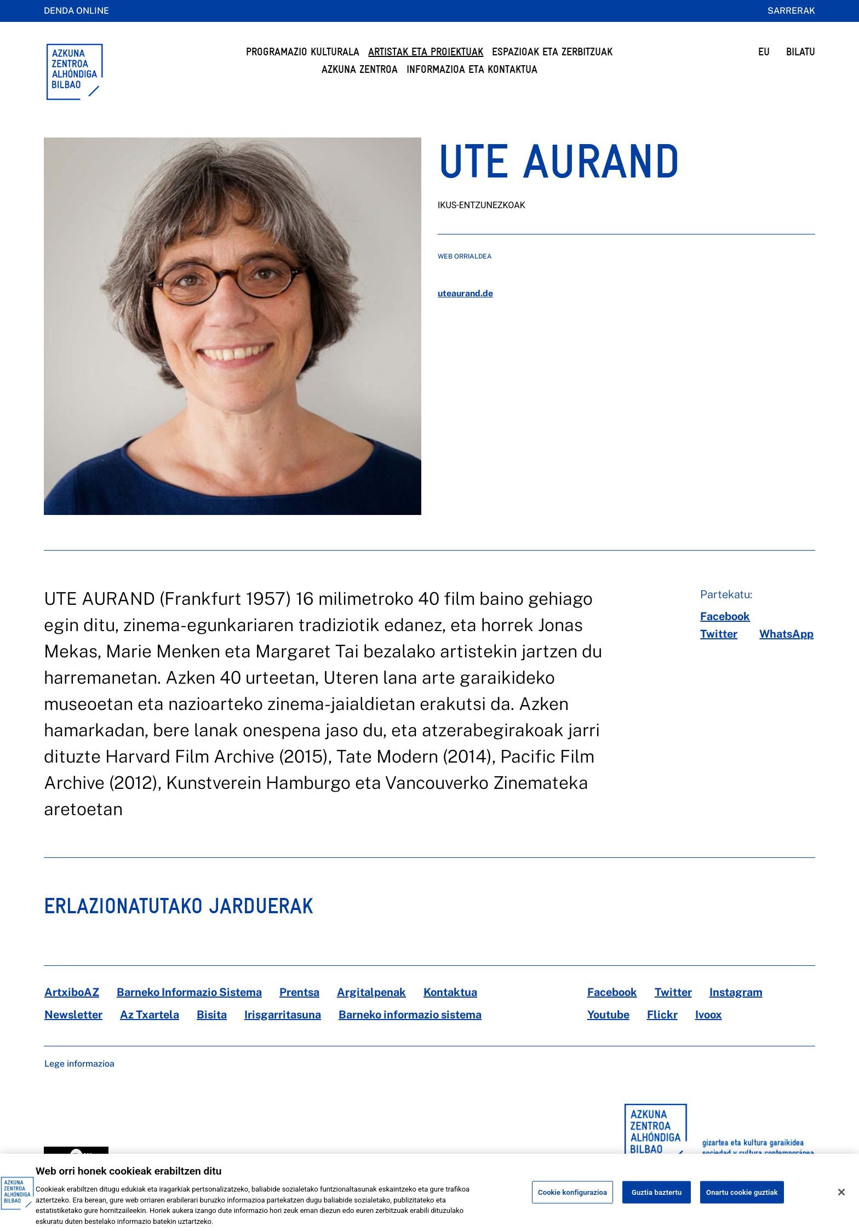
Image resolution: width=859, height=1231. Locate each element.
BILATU (800, 51)
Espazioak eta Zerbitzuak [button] (552, 51)
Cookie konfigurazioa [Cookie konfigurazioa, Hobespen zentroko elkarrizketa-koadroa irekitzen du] (572, 1200)
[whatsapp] (786, 634)
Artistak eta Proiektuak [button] (425, 51)
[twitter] (718, 634)
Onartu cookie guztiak (742, 1200)
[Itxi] (841, 1201)
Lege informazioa (79, 1063)
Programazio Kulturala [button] (302, 51)
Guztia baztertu (657, 1200)
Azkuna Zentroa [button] (360, 69)
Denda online (76, 10)
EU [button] (764, 51)
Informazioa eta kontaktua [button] (471, 69)
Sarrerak (791, 10)
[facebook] (725, 616)
